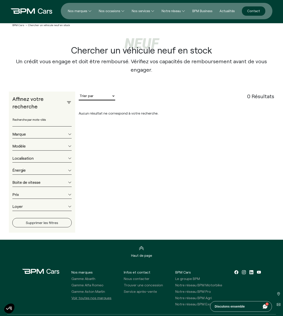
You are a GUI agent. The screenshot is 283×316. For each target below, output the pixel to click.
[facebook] (236, 272)
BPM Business (202, 11)
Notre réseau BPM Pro (193, 291)
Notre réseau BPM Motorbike (198, 285)
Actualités (227, 11)
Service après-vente (140, 291)
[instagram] (244, 272)
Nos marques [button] (82, 272)
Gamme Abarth (83, 278)
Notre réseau (171, 11)
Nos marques (77, 11)
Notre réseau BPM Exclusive (197, 304)
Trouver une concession (143, 285)
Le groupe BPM (187, 278)
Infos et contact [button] (137, 272)
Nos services (141, 11)
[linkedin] (251, 272)
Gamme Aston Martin (88, 291)
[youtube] (259, 272)
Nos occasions (109, 11)
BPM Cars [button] (183, 272)
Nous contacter (136, 278)
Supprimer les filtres (42, 222)
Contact (253, 11)
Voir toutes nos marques (91, 298)
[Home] (28, 11)
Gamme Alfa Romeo (87, 285)
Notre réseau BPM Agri (193, 298)
